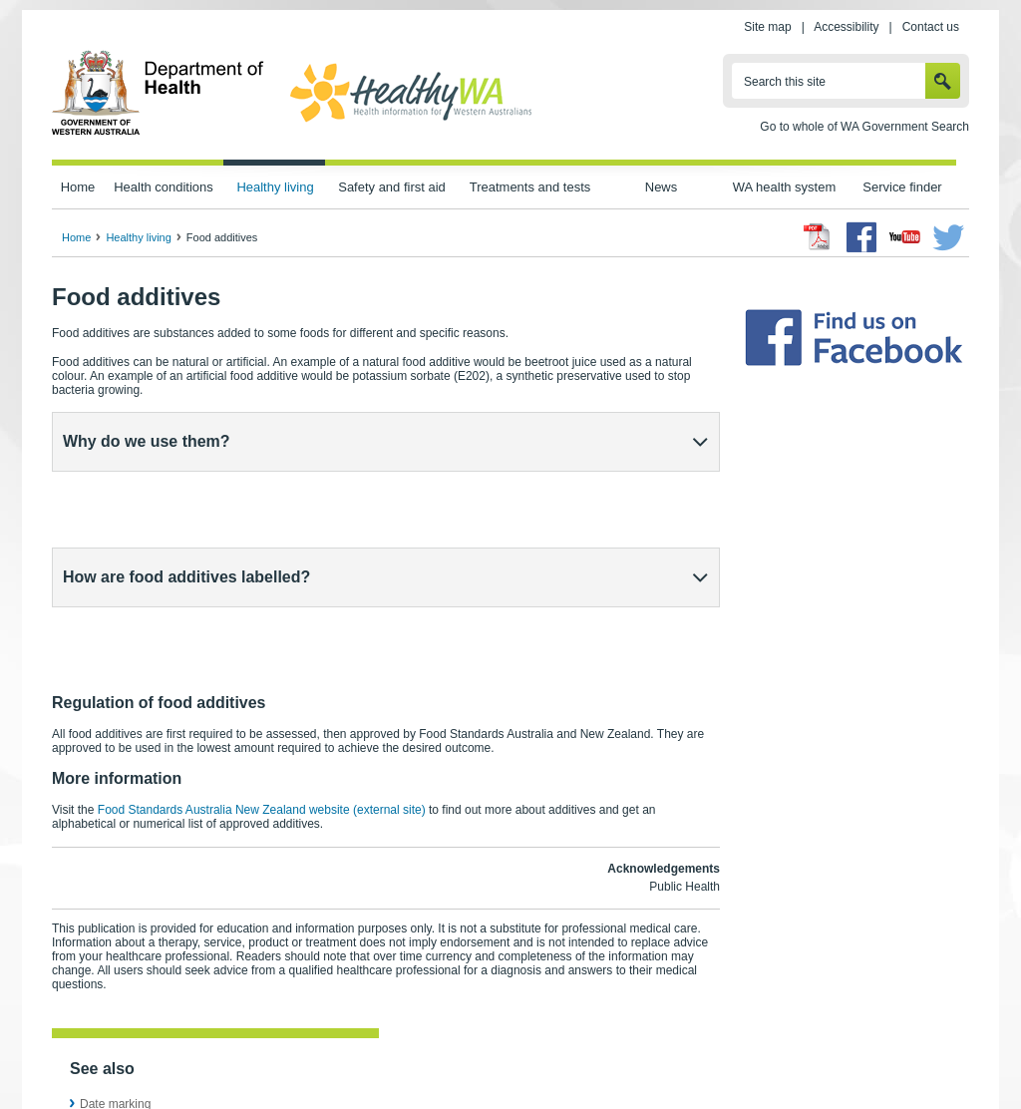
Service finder (901, 187)
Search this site (785, 82)
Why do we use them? (146, 441)
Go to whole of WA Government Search (864, 127)
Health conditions (163, 187)
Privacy (319, 1050)
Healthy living (274, 187)
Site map (767, 27)
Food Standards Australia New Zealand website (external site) (262, 666)
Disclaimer (554, 1050)
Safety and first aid (392, 187)
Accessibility (846, 27)
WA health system (784, 187)
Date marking (115, 960)
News (661, 187)
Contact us (930, 27)
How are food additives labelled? (186, 505)
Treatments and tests (530, 187)
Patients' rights (723, 1050)
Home (78, 187)
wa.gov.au (118, 1050)
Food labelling (117, 978)
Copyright (633, 1050)
